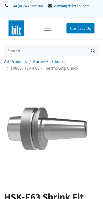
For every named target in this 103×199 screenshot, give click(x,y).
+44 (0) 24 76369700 (27, 5)
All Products (15, 61)
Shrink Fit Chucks (49, 61)
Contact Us (80, 28)
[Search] (93, 50)
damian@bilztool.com (72, 5)
